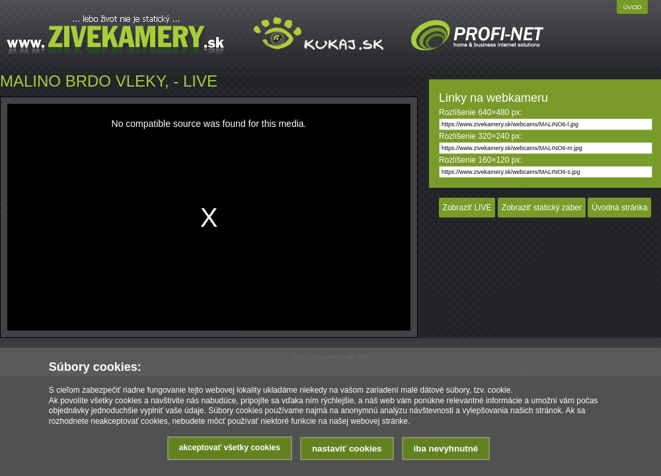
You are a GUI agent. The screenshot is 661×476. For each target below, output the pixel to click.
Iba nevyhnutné (446, 449)
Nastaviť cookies (347, 449)
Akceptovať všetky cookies (229, 447)
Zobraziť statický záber (542, 207)
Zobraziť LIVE (467, 207)
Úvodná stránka (619, 207)
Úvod (632, 7)
